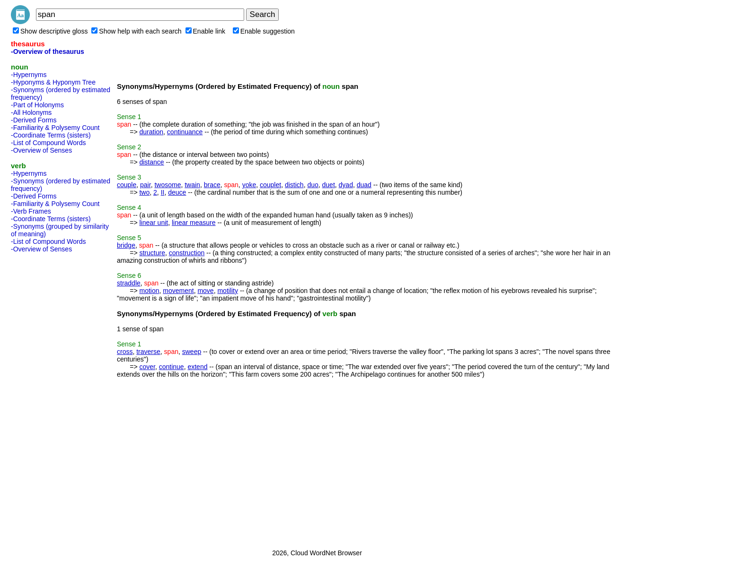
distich (294, 185)
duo (312, 185)
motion (149, 290)
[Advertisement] (49, 398)
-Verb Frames (31, 211)
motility (227, 290)
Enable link (206, 31)
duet (328, 185)
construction (186, 253)
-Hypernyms (28, 74)
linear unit (153, 222)
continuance (185, 132)
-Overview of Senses (41, 150)
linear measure (194, 222)
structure (152, 253)
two (144, 192)
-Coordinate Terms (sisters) (51, 135)
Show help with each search (136, 31)
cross (124, 351)
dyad (346, 185)
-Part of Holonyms (37, 105)
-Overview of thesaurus (47, 51)
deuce (177, 192)
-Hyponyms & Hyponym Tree (53, 82)
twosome (167, 185)
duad (364, 185)
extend (197, 366)
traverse (148, 351)
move (205, 290)
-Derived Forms (33, 120)
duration (151, 132)
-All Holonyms (31, 112)
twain (192, 185)
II (163, 192)
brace (212, 185)
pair (145, 185)
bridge (126, 245)
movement (178, 290)
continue (171, 366)
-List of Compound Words (48, 142)
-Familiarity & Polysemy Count (55, 127)
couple (126, 185)
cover (147, 366)
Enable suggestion (264, 31)
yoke (249, 185)
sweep (191, 351)
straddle (129, 283)
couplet (270, 185)
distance (151, 162)
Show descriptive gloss (50, 31)
